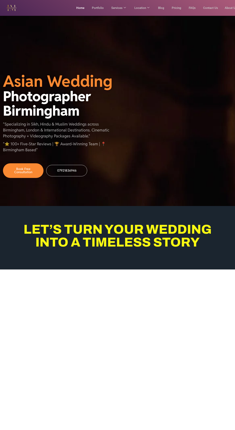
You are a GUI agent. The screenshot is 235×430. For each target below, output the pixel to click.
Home (76, 8)
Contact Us (209, 8)
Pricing (174, 8)
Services (115, 8)
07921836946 (66, 173)
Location (139, 8)
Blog (159, 8)
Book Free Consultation (23, 173)
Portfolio (94, 8)
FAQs (190, 8)
